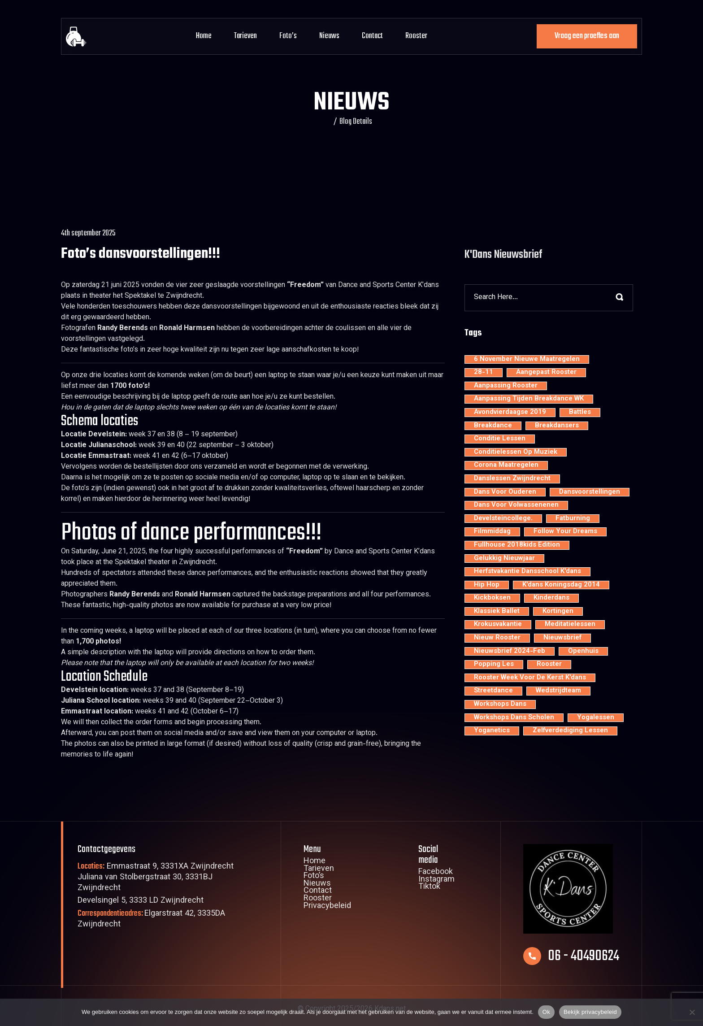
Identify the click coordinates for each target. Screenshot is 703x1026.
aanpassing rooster (506, 386)
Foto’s (288, 36)
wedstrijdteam (558, 691)
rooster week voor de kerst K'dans (530, 678)
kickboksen (492, 598)
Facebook (435, 872)
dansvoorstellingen (589, 492)
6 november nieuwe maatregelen (527, 359)
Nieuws (329, 36)
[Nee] (691, 1012)
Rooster (416, 36)
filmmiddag (492, 531)
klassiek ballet (497, 611)
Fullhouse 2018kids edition (517, 545)
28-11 (483, 372)
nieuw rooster (497, 638)
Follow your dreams (565, 531)
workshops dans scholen (514, 717)
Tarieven (245, 36)
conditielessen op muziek (515, 452)
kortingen (557, 611)
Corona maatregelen (506, 465)
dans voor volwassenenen (516, 505)
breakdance (493, 426)
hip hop (486, 585)
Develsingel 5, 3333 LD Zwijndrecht (141, 901)
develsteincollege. (503, 518)
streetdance (493, 691)
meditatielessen (570, 624)
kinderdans (551, 598)
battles (580, 412)
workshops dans (500, 704)
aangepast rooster (546, 372)
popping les (494, 664)
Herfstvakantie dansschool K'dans (527, 571)
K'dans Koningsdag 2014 (561, 585)
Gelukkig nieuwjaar (504, 558)
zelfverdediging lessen (570, 730)
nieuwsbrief (562, 638)
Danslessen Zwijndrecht (512, 478)
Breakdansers (557, 426)
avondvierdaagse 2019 (510, 412)
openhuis (583, 651)
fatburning (572, 518)
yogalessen (595, 717)
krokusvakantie (498, 624)
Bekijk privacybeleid (590, 1012)
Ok (546, 1012)
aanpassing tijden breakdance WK (529, 399)
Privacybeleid (327, 906)
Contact (372, 36)
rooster (549, 664)
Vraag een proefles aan (587, 36)
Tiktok (429, 887)
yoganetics (492, 730)
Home (204, 36)
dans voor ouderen (505, 492)
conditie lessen (499, 439)
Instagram (436, 880)
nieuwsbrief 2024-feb (509, 651)
